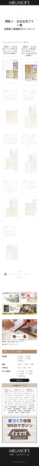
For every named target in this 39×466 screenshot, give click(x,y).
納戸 (17, 412)
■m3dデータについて (10, 344)
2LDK (20, 356)
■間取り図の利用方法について (13, 342)
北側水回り (23, 407)
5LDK (28, 358)
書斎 (20, 410)
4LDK (20, 358)
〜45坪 (29, 373)
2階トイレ (8, 390)
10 (27, 274)
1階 (19, 364)
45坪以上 (21, 376)
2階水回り (30, 390)
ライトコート (19, 401)
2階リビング (19, 390)
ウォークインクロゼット (23, 393)
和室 (9, 409)
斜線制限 (13, 410)
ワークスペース (21, 405)
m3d (7, 392)
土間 (24, 409)
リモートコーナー (15, 403)
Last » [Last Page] (19, 277)
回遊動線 (17, 409)
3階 (31, 364)
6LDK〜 (21, 361)
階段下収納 (26, 412)
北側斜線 (13, 407)
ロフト (11, 405)
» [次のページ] (33, 274)
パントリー (25, 399)
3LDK (28, 356)
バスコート (14, 399)
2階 (25, 364)
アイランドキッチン (18, 392)
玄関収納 (27, 410)
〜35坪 (29, 371)
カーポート (20, 395)
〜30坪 (20, 371)
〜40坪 (20, 373)
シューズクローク (16, 397)
